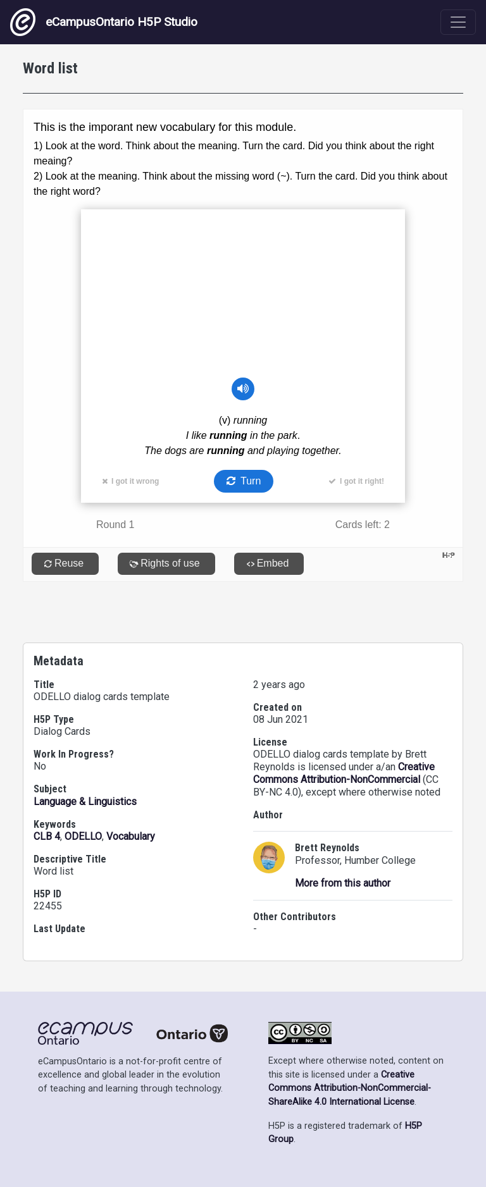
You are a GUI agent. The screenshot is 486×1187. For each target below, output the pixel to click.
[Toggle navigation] (458, 22)
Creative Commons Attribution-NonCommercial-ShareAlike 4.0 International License (349, 1088)
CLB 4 (47, 836)
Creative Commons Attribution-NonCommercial (344, 773)
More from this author (342, 883)
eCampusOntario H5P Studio (103, 22)
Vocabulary (130, 836)
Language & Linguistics (85, 802)
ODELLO (83, 836)
